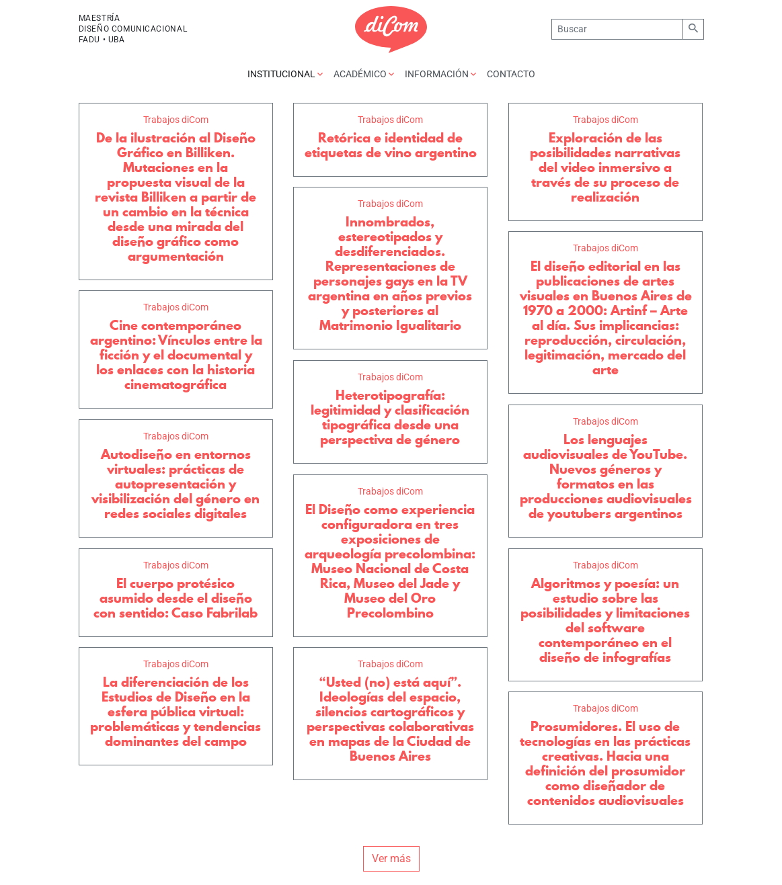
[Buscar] (616, 29)
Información (440, 74)
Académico (364, 74)
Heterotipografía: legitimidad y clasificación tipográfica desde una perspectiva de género (390, 417)
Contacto (511, 74)
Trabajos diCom (175, 119)
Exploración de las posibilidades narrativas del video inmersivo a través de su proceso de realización (605, 167)
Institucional (285, 74)
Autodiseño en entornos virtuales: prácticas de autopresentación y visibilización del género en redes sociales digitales (175, 484)
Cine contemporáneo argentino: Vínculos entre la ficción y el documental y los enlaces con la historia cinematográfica (176, 355)
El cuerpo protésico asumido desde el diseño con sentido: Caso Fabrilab (175, 598)
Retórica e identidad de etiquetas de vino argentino (391, 145)
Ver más (391, 858)
